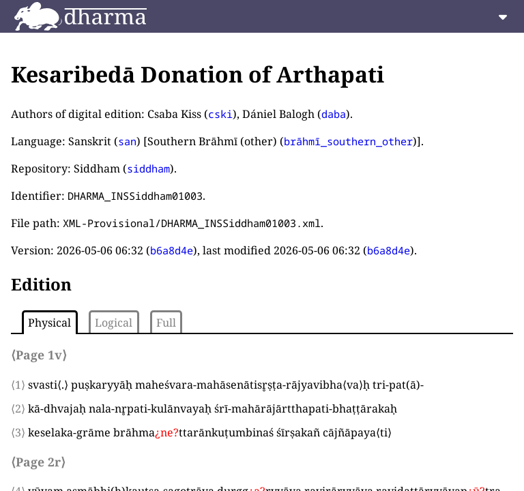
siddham (148, 168)
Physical (49, 322)
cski (220, 114)
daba (333, 114)
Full (166, 322)
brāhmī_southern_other (348, 141)
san (127, 141)
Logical (113, 322)
